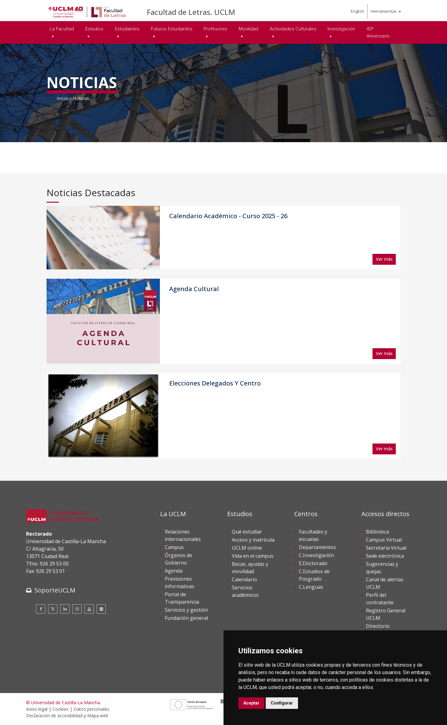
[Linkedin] (65, 609)
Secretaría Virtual (386, 547)
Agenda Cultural (194, 289)
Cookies (60, 709)
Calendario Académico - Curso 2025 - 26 (228, 216)
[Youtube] (89, 609)
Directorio (378, 626)
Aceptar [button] (251, 702)
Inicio (62, 98)
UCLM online (247, 547)
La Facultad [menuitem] (62, 29)
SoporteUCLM (54, 590)
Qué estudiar (247, 531)
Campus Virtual (384, 539)
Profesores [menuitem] (215, 29)
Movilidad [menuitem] (248, 29)
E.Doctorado (313, 563)
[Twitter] (52, 609)
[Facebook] (40, 609)
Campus (174, 547)
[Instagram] (77, 609)
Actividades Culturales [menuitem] (293, 29)
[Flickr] (101, 609)
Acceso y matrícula (253, 539)
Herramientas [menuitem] (384, 11)
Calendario (244, 579)
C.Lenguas (311, 586)
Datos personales (91, 709)
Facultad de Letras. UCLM (191, 12)
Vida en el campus (252, 555)
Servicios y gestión (186, 609)
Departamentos (317, 547)
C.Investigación (316, 555)
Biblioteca (377, 531)
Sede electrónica (385, 555)
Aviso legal (36, 709)
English (357, 11)
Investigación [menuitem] (341, 29)
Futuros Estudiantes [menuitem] (171, 29)
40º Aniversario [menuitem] (378, 32)
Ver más (384, 259)
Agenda (174, 570)
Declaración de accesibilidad (54, 715)
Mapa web (97, 715)
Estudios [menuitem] (94, 29)
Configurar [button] (282, 702)
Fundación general (186, 618)
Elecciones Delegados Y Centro (215, 383)
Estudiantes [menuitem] (127, 29)
